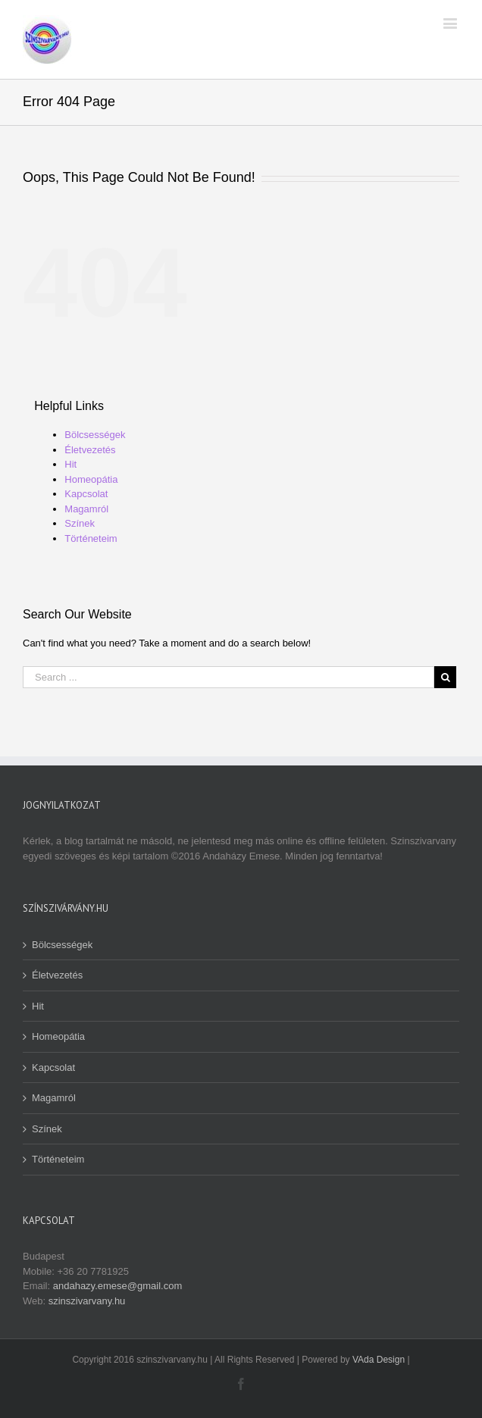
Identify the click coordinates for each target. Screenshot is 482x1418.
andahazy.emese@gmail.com (117, 1285)
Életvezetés (89, 449)
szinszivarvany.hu (87, 1301)
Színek (79, 523)
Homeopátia (90, 479)
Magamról (86, 509)
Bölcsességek (94, 434)
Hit (70, 464)
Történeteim (90, 538)
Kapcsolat (86, 493)
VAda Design (378, 1359)
